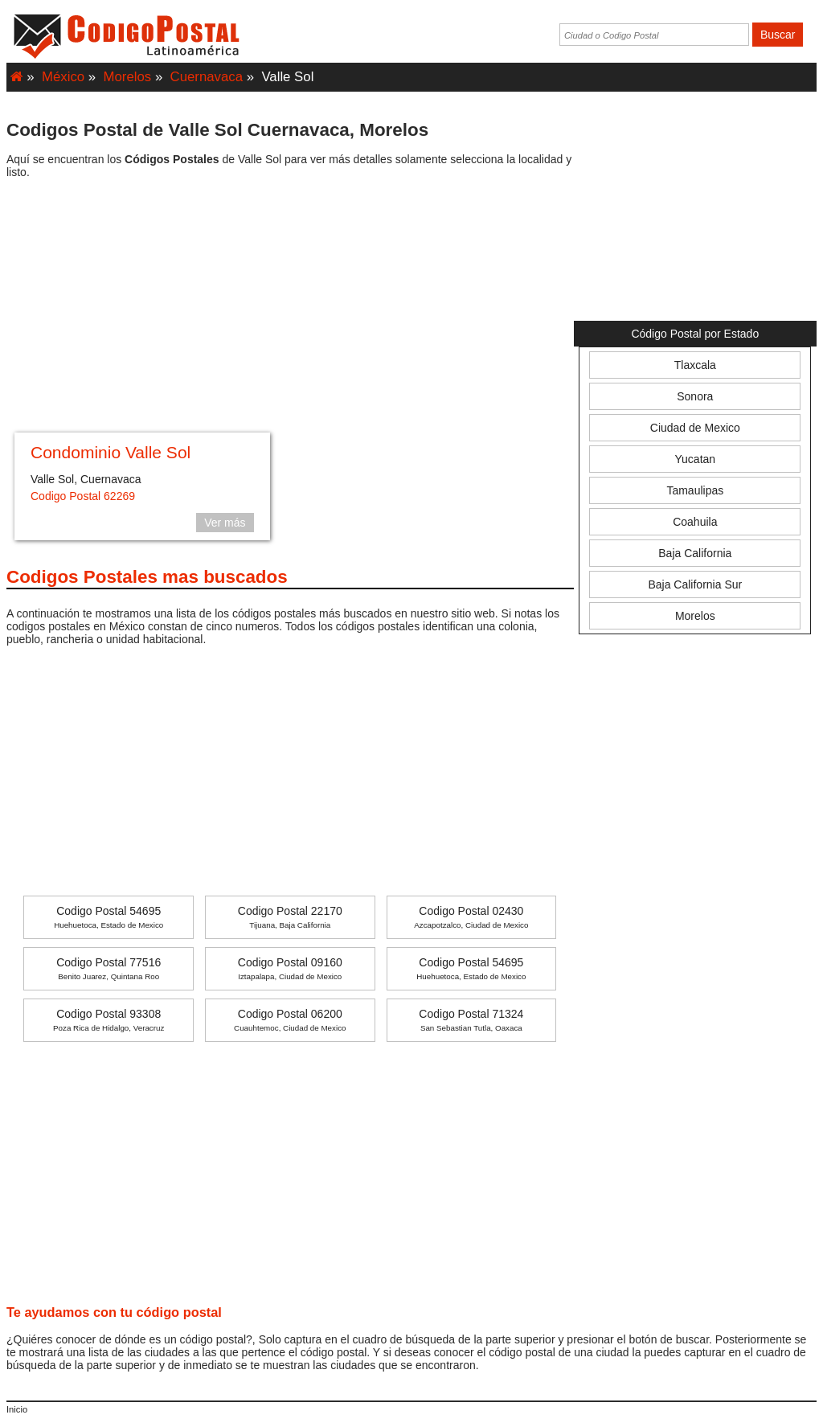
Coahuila (695, 521)
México (63, 76)
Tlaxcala (695, 365)
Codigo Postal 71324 (471, 1019)
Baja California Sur (695, 584)
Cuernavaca (207, 76)
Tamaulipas (694, 490)
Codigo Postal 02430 (471, 916)
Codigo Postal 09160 (290, 968)
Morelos (128, 76)
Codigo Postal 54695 (108, 916)
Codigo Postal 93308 (108, 1019)
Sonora (695, 396)
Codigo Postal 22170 (290, 916)
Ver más (224, 522)
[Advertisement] (290, 307)
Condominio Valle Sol (110, 452)
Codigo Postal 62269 (83, 496)
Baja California (694, 553)
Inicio (16, 1409)
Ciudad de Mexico (695, 427)
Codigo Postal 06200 (290, 1019)
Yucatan (695, 459)
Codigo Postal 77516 (108, 968)
